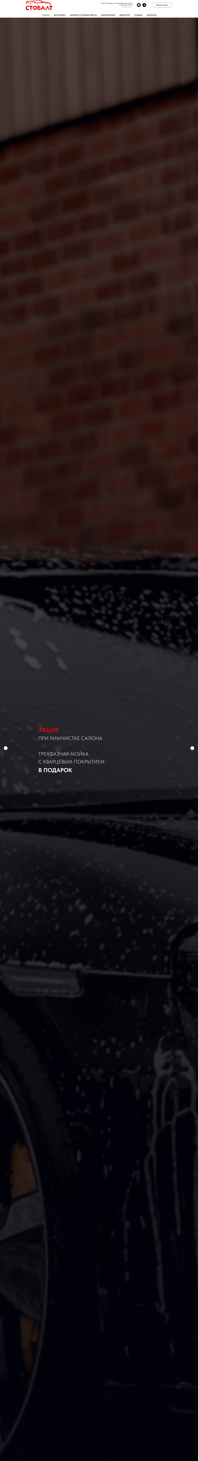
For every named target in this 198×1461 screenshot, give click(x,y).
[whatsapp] (139, 5)
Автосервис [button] (60, 15)
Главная (46, 15)
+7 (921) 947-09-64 (125, 5)
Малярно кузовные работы (83, 15)
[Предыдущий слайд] (6, 748)
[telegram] (144, 5)
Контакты (151, 15)
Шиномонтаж (108, 15)
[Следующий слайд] (192, 748)
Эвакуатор (124, 15)
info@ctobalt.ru (127, 7)
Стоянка (138, 15)
